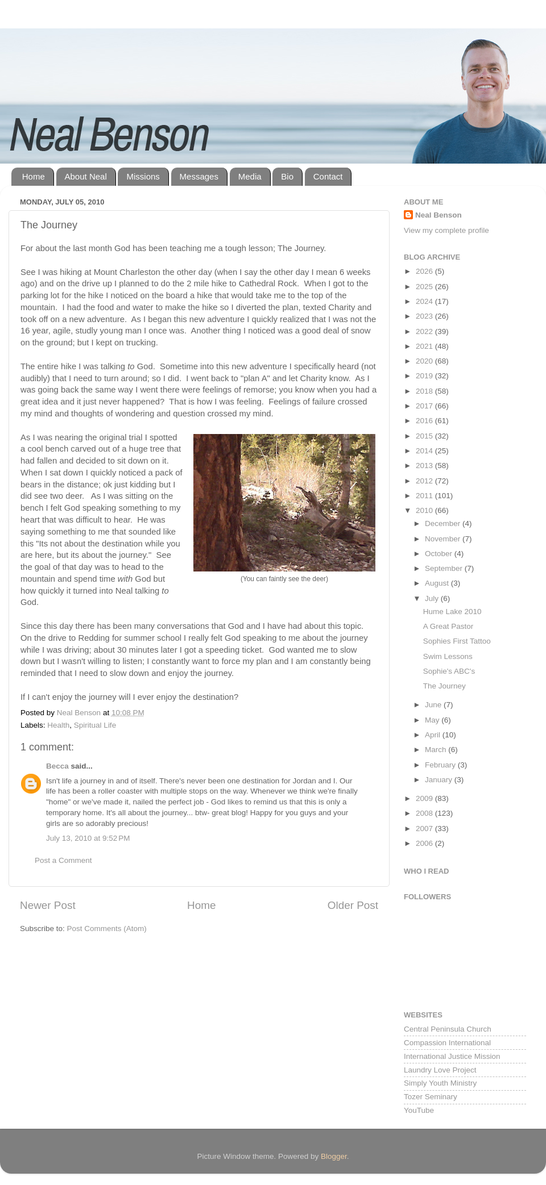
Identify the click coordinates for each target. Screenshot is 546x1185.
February (441, 765)
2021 (425, 346)
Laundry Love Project (440, 1070)
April (433, 735)
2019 (425, 376)
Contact (328, 176)
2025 (425, 286)
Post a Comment (63, 860)
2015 (425, 436)
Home (33, 176)
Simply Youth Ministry (440, 1083)
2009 (425, 798)
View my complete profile (446, 230)
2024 (425, 301)
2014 (425, 451)
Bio (287, 176)
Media (250, 176)
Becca (57, 766)
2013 (425, 465)
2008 (425, 813)
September (445, 568)
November (443, 539)
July (433, 598)
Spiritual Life (95, 725)
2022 (425, 331)
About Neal (86, 176)
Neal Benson (438, 215)
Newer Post (48, 905)
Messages (199, 176)
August (438, 583)
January (439, 779)
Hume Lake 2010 (452, 611)
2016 (425, 420)
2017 (425, 406)
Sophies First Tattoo (457, 641)
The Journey (444, 686)
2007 (425, 828)
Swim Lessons (448, 656)
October (439, 553)
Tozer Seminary (430, 1096)
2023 (425, 316)
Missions (142, 176)
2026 (425, 271)
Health (58, 725)
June (434, 704)
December (443, 523)
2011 (425, 495)
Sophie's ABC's (449, 671)
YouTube (419, 1110)
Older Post (353, 905)
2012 (425, 481)
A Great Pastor (448, 626)
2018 (425, 391)
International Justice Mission (452, 1056)
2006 (425, 843)
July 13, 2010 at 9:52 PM (88, 838)
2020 (425, 361)
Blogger (334, 1156)
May (433, 720)
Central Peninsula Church (447, 1029)
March (436, 749)
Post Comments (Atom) (107, 928)
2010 (425, 510)
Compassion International (447, 1042)
